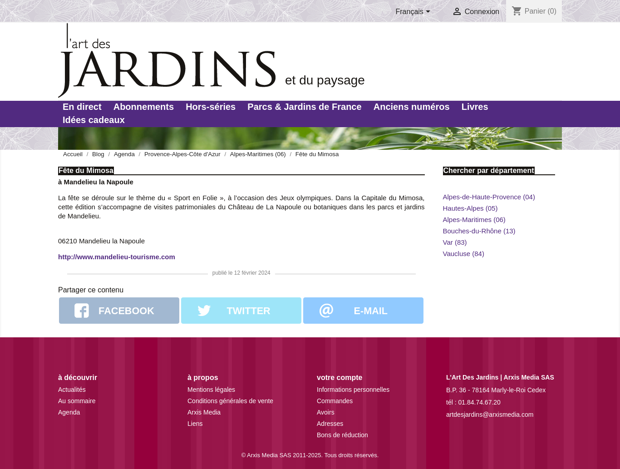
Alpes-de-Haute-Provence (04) (489, 197)
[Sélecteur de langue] (415, 12)
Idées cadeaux (94, 120)
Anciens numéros (412, 107)
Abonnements (143, 107)
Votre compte (339, 377)
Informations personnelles (353, 389)
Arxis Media (204, 412)
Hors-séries (211, 107)
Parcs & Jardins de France (304, 107)
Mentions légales (211, 389)
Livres (475, 107)
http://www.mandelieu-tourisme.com (116, 257)
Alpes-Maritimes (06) (474, 219)
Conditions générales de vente (230, 401)
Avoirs (326, 412)
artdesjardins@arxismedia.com (489, 414)
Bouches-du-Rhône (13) (479, 231)
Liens (194, 423)
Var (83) (455, 242)
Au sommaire (76, 401)
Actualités (72, 389)
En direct (82, 107)
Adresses (330, 423)
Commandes (335, 401)
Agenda (69, 412)
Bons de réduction (342, 435)
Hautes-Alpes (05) (470, 208)
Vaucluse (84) (463, 253)
